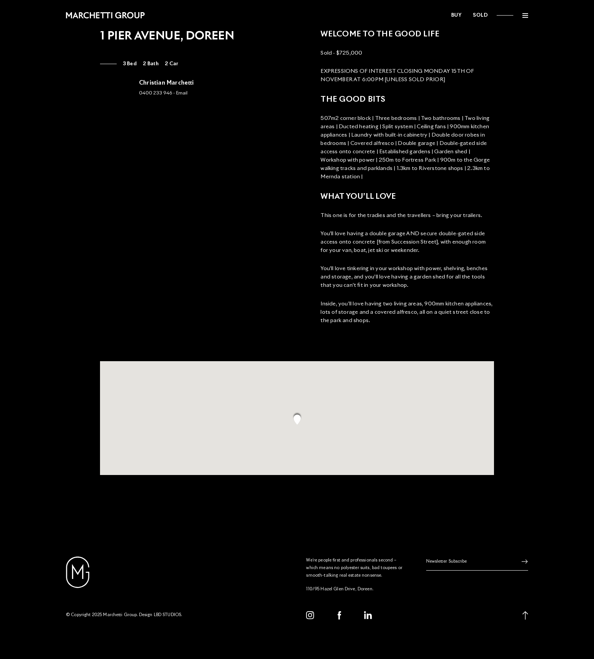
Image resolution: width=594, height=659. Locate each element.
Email (182, 93)
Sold (480, 15)
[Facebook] (339, 615)
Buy (456, 15)
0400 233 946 (155, 93)
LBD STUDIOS (167, 615)
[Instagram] (310, 615)
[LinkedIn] (368, 615)
